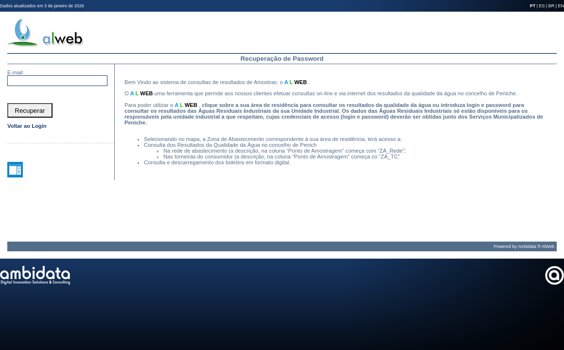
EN (561, 5)
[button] (30, 110)
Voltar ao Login (27, 126)
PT (532, 5)
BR (551, 5)
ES (542, 5)
